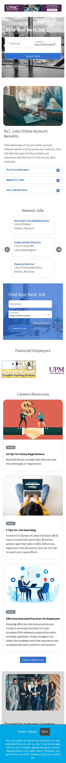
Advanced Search (15, 65)
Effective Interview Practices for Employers (33, 618)
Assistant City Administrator (31, 220)
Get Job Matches (33, 190)
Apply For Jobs (33, 180)
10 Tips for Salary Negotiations (25, 454)
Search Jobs (33, 56)
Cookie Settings (27, 731)
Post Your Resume (33, 170)
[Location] (46, 43)
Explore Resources (33, 660)
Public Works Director (27, 242)
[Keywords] (20, 43)
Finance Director (24, 264)
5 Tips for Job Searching (21, 530)
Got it (45, 731)
